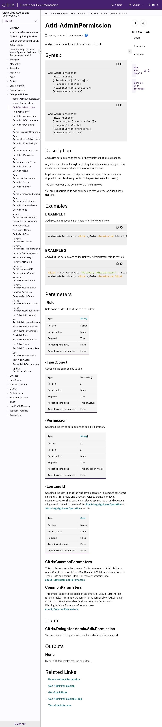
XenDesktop (16, 415)
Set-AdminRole (20, 335)
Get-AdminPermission (23, 155)
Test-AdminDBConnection (26, 364)
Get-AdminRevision (22, 166)
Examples (14, 59)
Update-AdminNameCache (22, 370)
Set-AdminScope (21, 344)
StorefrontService (19, 397)
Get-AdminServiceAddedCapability (26, 192)
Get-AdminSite (20, 210)
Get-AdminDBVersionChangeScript (26, 130)
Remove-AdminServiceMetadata (24, 286)
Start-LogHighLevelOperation (104, 504)
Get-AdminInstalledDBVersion (25, 149)
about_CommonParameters (61, 609)
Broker (13, 81)
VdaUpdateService (19, 410)
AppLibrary (15, 72)
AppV (12, 77)
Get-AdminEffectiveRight (25, 143)
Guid (82, 518)
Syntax (137, 39)
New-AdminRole (21, 225)
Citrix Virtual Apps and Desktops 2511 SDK (108, 13)
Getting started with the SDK (24, 41)
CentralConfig (17, 86)
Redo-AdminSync (21, 234)
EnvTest (14, 376)
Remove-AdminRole (22, 262)
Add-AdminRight (21, 112)
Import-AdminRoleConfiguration (25, 215)
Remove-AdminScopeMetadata (24, 279)
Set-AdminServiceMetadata (24, 354)
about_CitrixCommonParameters (24, 32)
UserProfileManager (20, 406)
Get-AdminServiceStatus (25, 205)
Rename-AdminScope (23, 296)
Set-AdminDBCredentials (25, 331)
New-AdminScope (22, 230)
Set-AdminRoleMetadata (25, 339)
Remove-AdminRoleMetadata (23, 267)
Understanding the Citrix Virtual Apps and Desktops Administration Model (23, 52)
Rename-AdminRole (22, 292)
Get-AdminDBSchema (23, 125)
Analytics (14, 68)
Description (139, 47)
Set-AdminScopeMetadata (26, 348)
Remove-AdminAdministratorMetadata (26, 247)
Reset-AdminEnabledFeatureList (26, 302)
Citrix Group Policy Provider (23, 36)
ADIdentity (15, 64)
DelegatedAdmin (19, 94)
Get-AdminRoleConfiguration (25, 176)
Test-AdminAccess (22, 360)
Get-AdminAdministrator (25, 116)
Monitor (13, 389)
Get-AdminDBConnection (25, 120)
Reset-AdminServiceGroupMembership (26, 309)
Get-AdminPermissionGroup (24, 160)
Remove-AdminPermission (25, 253)
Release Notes (17, 45)
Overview (14, 28)
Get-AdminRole (20, 171)
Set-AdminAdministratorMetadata (26, 321)
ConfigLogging (17, 90)
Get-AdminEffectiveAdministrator (26, 137)
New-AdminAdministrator (25, 221)
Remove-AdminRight (23, 257)
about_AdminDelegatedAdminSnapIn (26, 99)
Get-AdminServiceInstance (24, 199)
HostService (16, 380)
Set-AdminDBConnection (25, 326)
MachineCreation (18, 384)
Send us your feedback (139, 86)
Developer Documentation (39, 5)
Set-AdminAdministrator (24, 315)
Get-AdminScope (21, 182)
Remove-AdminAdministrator (22, 240)
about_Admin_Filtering (24, 103)
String (83, 318)
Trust (12, 402)
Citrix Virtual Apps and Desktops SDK (68, 13)
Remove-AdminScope (23, 273)
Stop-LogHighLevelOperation (63, 508)
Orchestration (17, 393)
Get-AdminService (22, 186)
